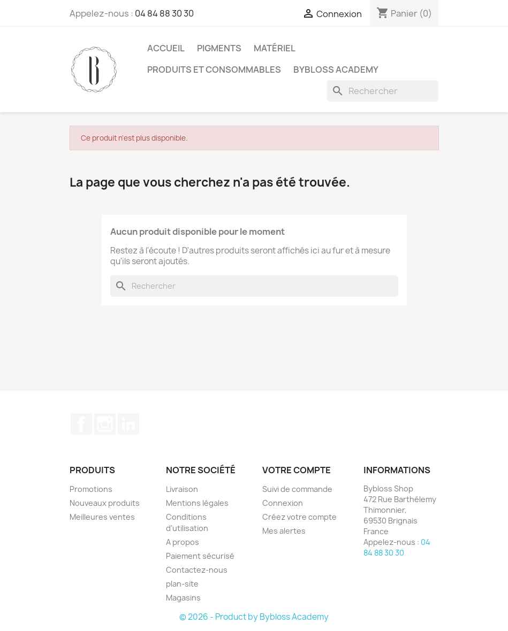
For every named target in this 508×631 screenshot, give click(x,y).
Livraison (182, 489)
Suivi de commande (297, 489)
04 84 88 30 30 (164, 13)
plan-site (182, 584)
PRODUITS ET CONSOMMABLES (214, 69)
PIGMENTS (219, 48)
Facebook (81, 424)
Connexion (282, 503)
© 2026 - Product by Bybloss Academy (254, 616)
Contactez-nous (197, 570)
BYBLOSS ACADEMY (335, 69)
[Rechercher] (382, 91)
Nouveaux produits (105, 503)
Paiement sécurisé (200, 556)
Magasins (183, 597)
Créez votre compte (299, 517)
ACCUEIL (166, 48)
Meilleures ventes (102, 517)
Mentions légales (197, 503)
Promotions (91, 489)
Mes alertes (284, 531)
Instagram (105, 424)
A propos (182, 542)
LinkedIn (128, 424)
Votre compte (296, 470)
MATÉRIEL (274, 48)
